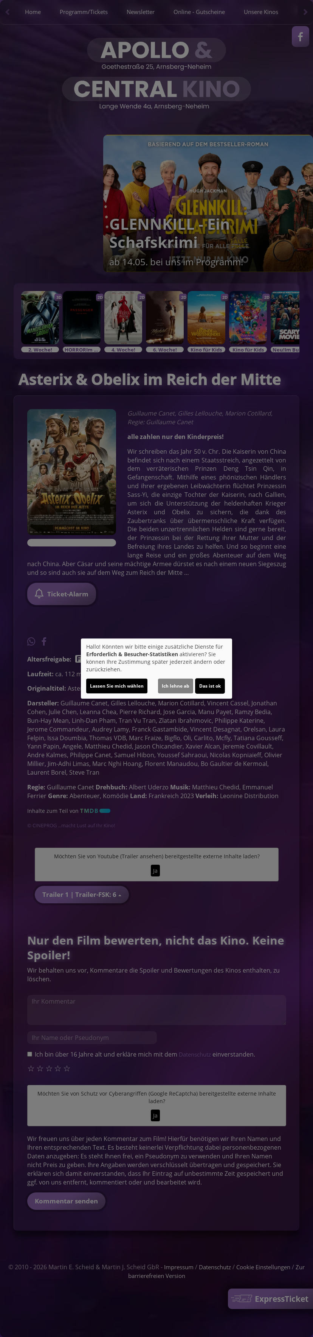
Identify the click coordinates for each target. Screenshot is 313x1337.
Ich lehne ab (175, 686)
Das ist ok (210, 686)
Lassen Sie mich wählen (117, 686)
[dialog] (156, 668)
